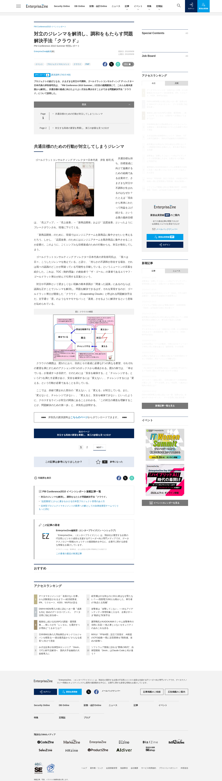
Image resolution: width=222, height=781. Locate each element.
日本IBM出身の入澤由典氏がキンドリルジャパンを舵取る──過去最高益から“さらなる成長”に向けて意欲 (60, 693)
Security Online (62, 6)
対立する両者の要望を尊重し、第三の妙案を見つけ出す (82, 128)
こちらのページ (79, 417)
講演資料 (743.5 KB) (61, 74)
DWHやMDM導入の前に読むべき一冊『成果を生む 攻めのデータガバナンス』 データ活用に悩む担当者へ (60, 667)
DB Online (79, 6)
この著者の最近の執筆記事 (69, 609)
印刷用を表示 (42, 533)
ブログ (87, 773)
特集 (149, 6)
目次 (106, 104)
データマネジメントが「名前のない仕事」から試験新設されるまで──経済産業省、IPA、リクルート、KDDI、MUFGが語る (59, 654)
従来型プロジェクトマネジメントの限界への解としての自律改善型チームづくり (80, 561)
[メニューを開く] (18, 6)
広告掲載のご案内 (176, 747)
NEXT (100, 447)
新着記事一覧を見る (165, 405)
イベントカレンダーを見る (164, 502)
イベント (138, 6)
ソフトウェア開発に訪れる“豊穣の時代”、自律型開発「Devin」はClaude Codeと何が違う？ (112, 705)
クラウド (77, 64)
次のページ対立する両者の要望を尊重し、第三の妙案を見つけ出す (84, 433)
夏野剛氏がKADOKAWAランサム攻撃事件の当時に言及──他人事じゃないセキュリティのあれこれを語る (112, 680)
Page (43, 128)
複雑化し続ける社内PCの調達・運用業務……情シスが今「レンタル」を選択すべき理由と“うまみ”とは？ (59, 680)
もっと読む (44, 564)
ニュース (116, 6)
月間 (176, 83)
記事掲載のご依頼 (151, 747)
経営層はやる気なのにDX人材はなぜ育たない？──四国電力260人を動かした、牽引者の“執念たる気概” (112, 654)
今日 (153, 83)
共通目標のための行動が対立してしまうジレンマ (79, 114)
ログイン (164, 244)
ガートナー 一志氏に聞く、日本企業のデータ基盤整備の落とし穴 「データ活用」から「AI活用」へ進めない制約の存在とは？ (165, 383)
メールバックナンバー (165, 229)
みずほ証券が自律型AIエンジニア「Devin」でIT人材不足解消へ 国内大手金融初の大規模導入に (60, 705)
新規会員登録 (164, 237)
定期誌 (159, 6)
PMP (87, 64)
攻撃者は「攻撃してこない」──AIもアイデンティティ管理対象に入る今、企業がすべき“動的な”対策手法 (112, 667)
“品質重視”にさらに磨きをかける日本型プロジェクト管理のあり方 (73, 557)
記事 (127, 6)
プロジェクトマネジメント (58, 64)
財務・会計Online (98, 6)
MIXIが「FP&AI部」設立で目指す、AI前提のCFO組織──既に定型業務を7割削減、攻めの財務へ (111, 693)
